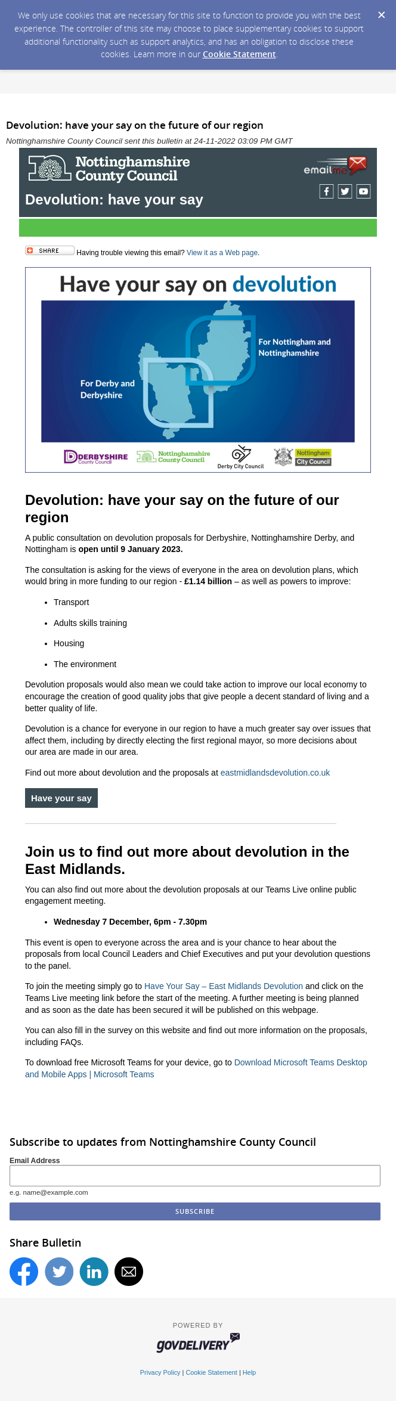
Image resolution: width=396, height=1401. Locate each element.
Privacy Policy (160, 1372)
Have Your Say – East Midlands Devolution (223, 986)
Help (249, 1372)
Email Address (35, 1161)
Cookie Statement (239, 54)
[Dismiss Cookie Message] (381, 11)
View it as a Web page (222, 253)
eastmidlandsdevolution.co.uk (275, 772)
